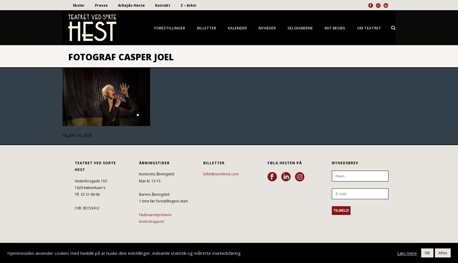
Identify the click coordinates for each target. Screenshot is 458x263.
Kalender (237, 28)
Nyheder (267, 28)
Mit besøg (335, 28)
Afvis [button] (442, 252)
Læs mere (407, 253)
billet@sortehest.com (221, 174)
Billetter (206, 28)
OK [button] (427, 252)
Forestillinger (169, 28)
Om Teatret (369, 28)
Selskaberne (300, 28)
